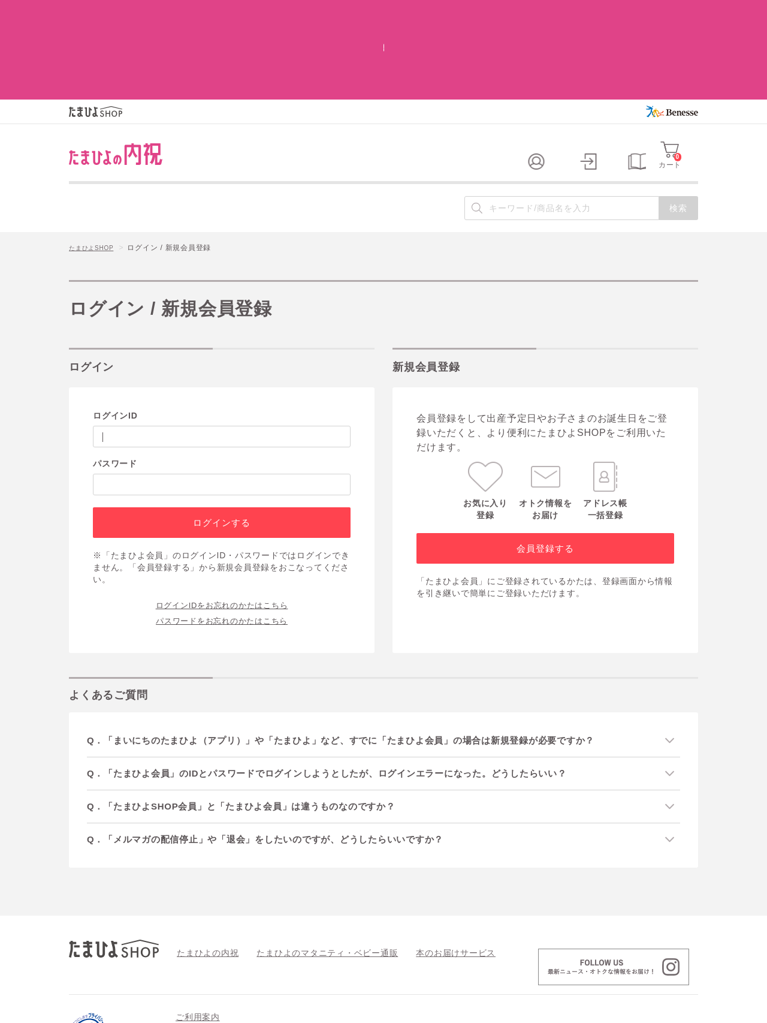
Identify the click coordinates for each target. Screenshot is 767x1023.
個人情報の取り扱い (492, 959)
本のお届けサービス (422, 875)
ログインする (221, 442)
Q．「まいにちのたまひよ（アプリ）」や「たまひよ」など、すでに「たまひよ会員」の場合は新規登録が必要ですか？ (363, 660)
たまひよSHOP (95, 168)
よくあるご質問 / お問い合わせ (277, 959)
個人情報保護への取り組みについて (582, 1010)
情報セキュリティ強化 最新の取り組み (611, 959)
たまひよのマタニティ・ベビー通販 (309, 875)
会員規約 (191, 959)
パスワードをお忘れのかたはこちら (221, 539)
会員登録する (545, 468)
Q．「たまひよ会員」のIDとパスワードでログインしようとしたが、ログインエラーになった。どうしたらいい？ (348, 693)
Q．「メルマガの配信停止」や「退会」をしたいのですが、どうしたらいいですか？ (282, 761)
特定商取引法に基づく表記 (394, 959)
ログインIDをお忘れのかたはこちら (222, 524)
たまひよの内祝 (203, 875)
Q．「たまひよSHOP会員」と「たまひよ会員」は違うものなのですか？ (257, 728)
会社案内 (683, 1010)
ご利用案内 (198, 939)
